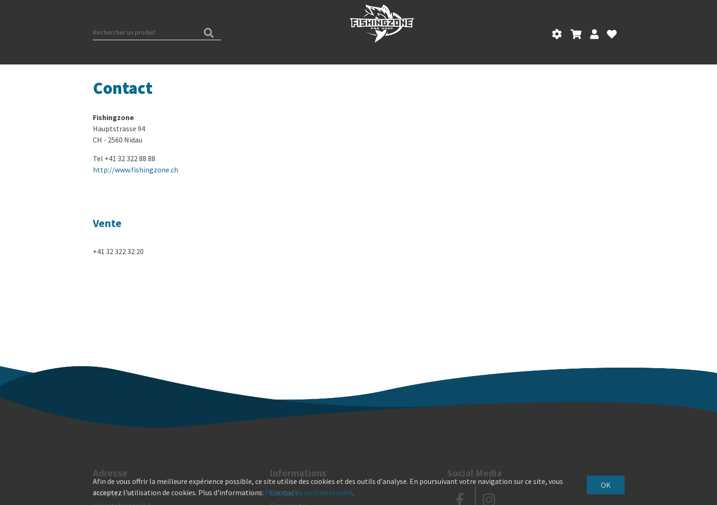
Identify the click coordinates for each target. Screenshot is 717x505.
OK (606, 485)
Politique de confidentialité (309, 492)
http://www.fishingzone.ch (135, 169)
